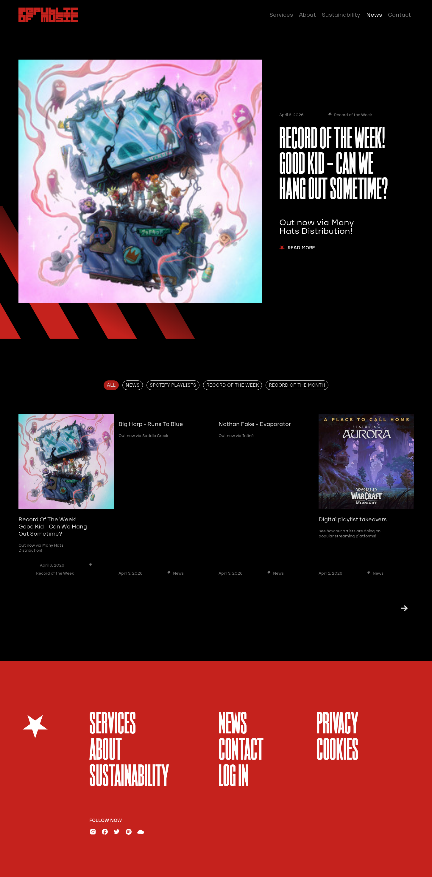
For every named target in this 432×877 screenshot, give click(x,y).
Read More (301, 248)
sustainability (129, 777)
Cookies (337, 751)
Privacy (337, 725)
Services (281, 14)
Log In (234, 777)
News (374, 14)
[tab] (111, 385)
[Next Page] (397, 608)
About (307, 14)
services (112, 725)
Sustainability (341, 14)
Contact (399, 14)
